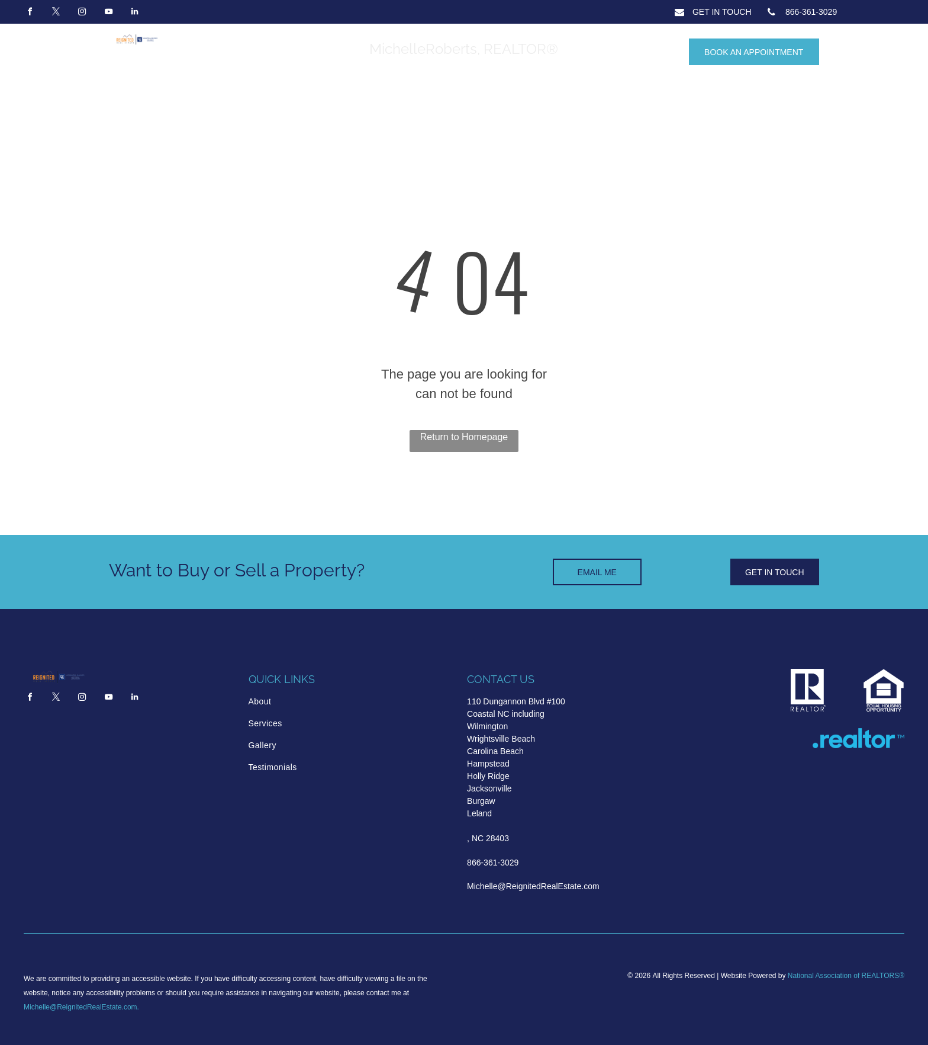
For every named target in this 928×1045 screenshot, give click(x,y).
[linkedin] (135, 13)
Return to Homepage (464, 437)
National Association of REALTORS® (846, 976)
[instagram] (82, 13)
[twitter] (56, 13)
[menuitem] (299, 702)
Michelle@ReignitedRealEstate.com (80, 1007)
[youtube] (108, 13)
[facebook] (30, 13)
